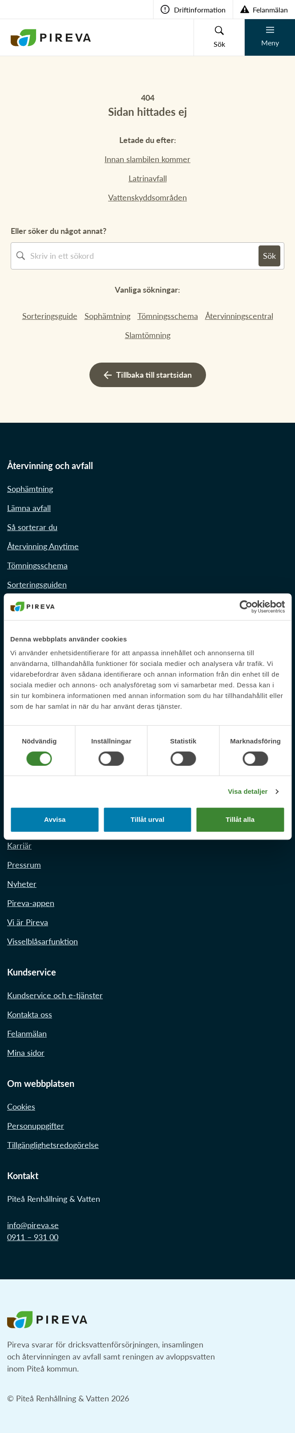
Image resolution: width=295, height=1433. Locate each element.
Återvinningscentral (239, 316)
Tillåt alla (240, 819)
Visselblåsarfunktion (42, 941)
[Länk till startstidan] (50, 37)
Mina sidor (25, 1052)
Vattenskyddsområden (147, 197)
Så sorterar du (32, 527)
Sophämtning (107, 316)
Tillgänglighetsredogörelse (53, 1145)
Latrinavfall (148, 178)
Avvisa (54, 819)
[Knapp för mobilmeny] (269, 37)
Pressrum (24, 865)
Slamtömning (147, 335)
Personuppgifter (35, 1126)
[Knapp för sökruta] (219, 37)
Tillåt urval (148, 819)
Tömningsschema (167, 316)
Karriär (19, 845)
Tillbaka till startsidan (148, 375)
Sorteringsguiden (37, 584)
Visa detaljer (247, 791)
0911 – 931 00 (32, 1237)
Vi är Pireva (27, 922)
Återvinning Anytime (43, 546)
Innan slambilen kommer (147, 159)
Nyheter (21, 884)
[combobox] (144, 256)
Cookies (21, 1106)
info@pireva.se (33, 1225)
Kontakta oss (29, 1014)
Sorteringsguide (49, 316)
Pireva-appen (30, 903)
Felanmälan (27, 1033)
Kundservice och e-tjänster (55, 995)
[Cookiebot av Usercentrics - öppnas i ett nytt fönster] (246, 606)
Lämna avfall (29, 508)
